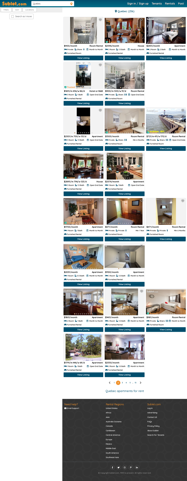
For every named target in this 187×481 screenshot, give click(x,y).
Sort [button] (17, 10)
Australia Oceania (113, 421)
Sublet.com (154, 404)
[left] (109, 382)
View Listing (83, 58)
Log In (150, 408)
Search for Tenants (155, 435)
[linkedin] (137, 467)
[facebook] (112, 467)
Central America (113, 435)
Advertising (152, 413)
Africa (108, 413)
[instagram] (124, 467)
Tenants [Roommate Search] (157, 3)
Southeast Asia (112, 457)
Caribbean (110, 430)
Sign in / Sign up (138, 3)
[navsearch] (52, 3)
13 (135, 383)
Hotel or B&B (96, 91)
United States (112, 408)
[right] (140, 382)
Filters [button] (6, 10)
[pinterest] (131, 467)
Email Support (71, 408)
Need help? (71, 404)
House (141, 46)
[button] (30, 10)
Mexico (109, 444)
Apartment (179, 46)
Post (181, 3)
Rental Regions (115, 404)
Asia (107, 417)
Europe (109, 439)
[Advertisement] (166, 80)
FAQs (149, 421)
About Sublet (153, 430)
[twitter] (118, 467)
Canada (109, 426)
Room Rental (96, 46)
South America (112, 453)
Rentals (170, 3)
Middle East (111, 448)
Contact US (152, 417)
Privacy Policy (153, 426)
